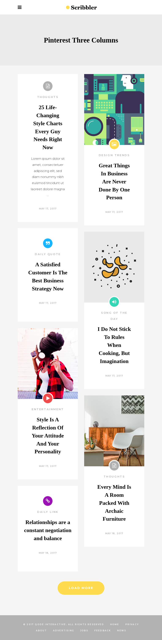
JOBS (84, 630)
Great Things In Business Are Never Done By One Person (114, 181)
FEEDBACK (102, 630)
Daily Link (47, 512)
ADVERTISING (63, 630)
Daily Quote (48, 270)
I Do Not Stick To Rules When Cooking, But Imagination (114, 361)
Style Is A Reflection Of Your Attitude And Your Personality (48, 452)
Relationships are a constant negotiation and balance (48, 530)
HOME (114, 624)
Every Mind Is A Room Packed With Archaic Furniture (114, 503)
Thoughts (48, 97)
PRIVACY (132, 624)
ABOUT (41, 630)
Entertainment (48, 425)
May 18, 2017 (114, 533)
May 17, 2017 (48, 208)
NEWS (121, 630)
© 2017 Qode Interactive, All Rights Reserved (63, 624)
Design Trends (114, 155)
